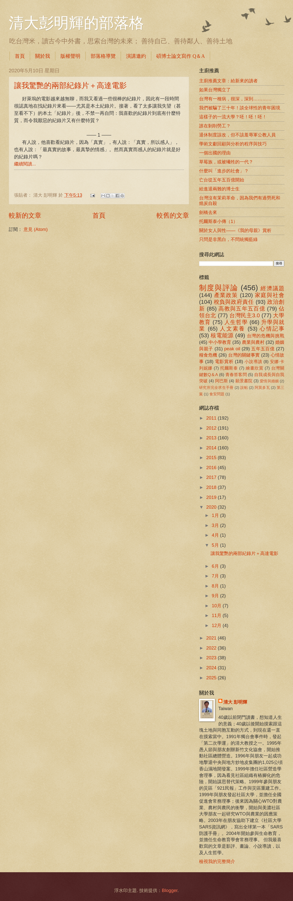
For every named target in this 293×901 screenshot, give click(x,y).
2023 (212, 657)
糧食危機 (208, 355)
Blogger (169, 890)
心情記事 (272, 329)
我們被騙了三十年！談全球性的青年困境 (239, 107)
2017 (212, 477)
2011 (212, 418)
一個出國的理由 (215, 152)
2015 (212, 457)
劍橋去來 (208, 212)
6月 (216, 566)
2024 (212, 667)
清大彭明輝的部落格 (76, 23)
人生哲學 (236, 322)
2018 (212, 487)
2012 (212, 428)
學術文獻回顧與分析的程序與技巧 (233, 143)
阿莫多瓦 (262, 388)
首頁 (20, 56)
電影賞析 (224, 361)
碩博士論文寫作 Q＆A (180, 56)
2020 (212, 507)
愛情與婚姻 (269, 381)
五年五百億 (262, 348)
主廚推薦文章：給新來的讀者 (228, 80)
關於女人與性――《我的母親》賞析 (235, 230)
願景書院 (243, 381)
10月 (217, 605)
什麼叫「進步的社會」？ (224, 170)
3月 (216, 525)
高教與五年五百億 (241, 309)
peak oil (232, 348)
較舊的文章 (173, 215)
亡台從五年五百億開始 (221, 179)
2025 (212, 677)
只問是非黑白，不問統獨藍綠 (228, 239)
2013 (212, 437)
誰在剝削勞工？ (215, 125)
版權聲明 (70, 56)
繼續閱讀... (25, 163)
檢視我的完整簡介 (217, 861)
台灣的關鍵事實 (244, 355)
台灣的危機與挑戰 (265, 335)
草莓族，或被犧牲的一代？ (226, 161)
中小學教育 (220, 342)
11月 (217, 615)
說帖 (244, 388)
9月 (216, 595)
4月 (216, 535)
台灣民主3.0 (244, 315)
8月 (216, 585)
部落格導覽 (103, 56)
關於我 (42, 56)
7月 (216, 575)
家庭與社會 (269, 295)
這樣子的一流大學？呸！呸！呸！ (233, 116)
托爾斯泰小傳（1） (218, 221)
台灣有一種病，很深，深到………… (235, 98)
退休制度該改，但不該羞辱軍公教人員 (237, 134)
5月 (216, 545)
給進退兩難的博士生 (219, 188)
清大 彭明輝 (235, 702)
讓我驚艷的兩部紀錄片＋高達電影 (70, 85)
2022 (212, 648)
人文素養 (232, 329)
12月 (217, 625)
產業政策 (226, 295)
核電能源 (222, 335)
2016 (212, 467)
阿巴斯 (221, 381)
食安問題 (216, 394)
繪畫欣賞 (254, 368)
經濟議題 (272, 288)
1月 (216, 515)
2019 (212, 497)
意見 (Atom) (36, 229)
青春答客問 (236, 374)
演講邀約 (136, 56)
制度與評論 (218, 287)
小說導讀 (253, 361)
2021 (212, 638)
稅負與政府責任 (234, 302)
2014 (212, 447)
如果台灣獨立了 (215, 89)
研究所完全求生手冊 (216, 388)
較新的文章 (25, 215)
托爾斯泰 (229, 368)
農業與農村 (253, 342)
